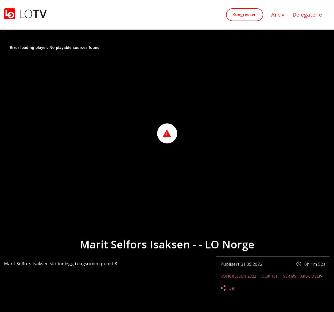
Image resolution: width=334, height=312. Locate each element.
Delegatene (307, 14)
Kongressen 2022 (238, 276)
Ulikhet (270, 276)
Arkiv (278, 14)
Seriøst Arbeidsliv (302, 276)
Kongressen (244, 14)
